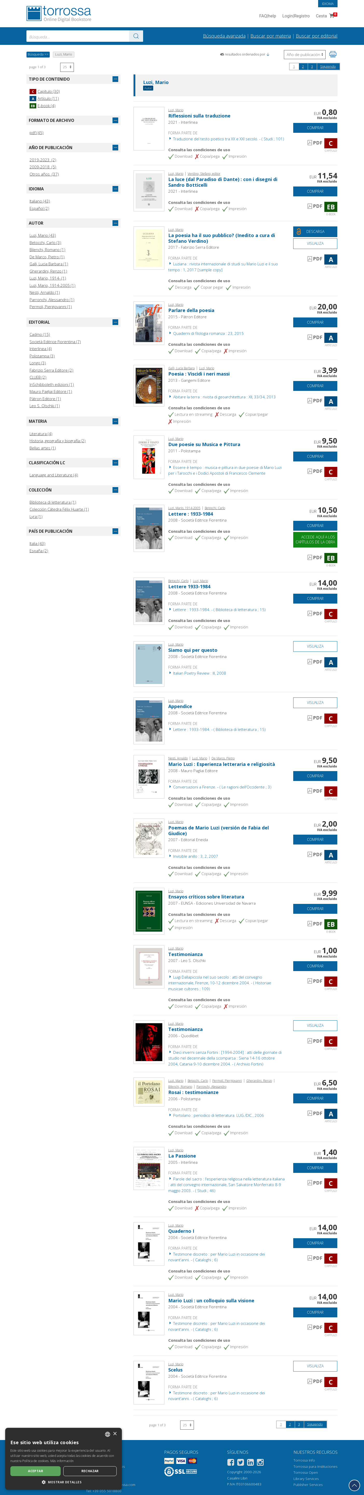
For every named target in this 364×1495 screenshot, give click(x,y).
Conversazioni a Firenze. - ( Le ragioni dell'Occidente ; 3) (219, 787)
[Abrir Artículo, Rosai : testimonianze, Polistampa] (149, 1091)
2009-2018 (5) (43, 166)
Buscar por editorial (317, 36)
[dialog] (63, 1459)
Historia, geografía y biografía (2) (58, 440)
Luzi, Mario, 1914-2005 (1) (52, 285)
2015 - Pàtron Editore (187, 316)
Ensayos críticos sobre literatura (206, 897)
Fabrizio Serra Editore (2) (51, 370)
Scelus (175, 1370)
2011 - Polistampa (184, 450)
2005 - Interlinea (183, 1162)
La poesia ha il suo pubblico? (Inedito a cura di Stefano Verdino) (221, 238)
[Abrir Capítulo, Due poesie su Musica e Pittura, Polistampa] (149, 456)
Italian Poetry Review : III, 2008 (197, 673)
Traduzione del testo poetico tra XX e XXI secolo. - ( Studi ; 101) (226, 138)
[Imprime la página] (333, 54)
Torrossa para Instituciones (315, 1466)
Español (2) (39, 208)
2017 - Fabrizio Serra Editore (193, 247)
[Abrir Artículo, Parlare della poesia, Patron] (149, 322)
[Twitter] (240, 1463)
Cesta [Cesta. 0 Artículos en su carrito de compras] (326, 16)
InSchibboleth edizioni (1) (52, 384)
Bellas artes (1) (43, 448)
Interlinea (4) (41, 348)
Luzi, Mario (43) (43, 235)
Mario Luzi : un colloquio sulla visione (211, 1300)
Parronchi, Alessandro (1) (52, 299)
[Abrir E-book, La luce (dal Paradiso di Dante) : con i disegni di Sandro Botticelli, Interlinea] (149, 190)
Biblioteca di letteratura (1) (53, 502)
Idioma (328, 3)
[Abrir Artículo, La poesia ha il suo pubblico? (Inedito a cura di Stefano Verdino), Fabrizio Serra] (149, 247)
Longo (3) (38, 362)
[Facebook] (230, 1463)
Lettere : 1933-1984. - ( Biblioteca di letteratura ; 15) (217, 609)
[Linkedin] (250, 1463)
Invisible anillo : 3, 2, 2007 (193, 856)
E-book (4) (42, 105)
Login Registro (296, 16)
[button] (267, 54)
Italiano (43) (40, 201)
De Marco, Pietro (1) (47, 256)
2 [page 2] (303, 66)
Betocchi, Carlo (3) (45, 242)
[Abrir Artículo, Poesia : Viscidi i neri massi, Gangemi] (149, 385)
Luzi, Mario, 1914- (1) (48, 278)
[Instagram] (260, 1463)
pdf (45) (37, 132)
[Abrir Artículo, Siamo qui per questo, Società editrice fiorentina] (149, 663)
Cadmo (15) (40, 334)
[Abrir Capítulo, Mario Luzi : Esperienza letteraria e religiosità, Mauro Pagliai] (149, 776)
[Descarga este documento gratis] (315, 231)
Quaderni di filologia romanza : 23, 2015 (206, 333)
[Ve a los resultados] (136, 36)
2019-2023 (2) (43, 159)
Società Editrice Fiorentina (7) (55, 341)
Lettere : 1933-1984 (190, 514)
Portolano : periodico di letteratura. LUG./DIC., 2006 (216, 1115)
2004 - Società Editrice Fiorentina (197, 1237)
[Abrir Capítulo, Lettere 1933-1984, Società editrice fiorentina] (149, 600)
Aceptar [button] (35, 1471)
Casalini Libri (237, 1478)
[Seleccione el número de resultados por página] (67, 67)
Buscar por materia (270, 36)
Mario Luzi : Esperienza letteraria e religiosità (221, 764)
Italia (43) (37, 543)
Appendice (180, 706)
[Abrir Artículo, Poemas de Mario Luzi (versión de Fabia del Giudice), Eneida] (149, 837)
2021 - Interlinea (183, 122)
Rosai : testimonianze (193, 1092)
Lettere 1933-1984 (189, 586)
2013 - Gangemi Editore (189, 380)
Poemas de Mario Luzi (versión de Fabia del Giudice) (218, 830)
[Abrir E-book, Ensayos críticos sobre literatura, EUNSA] (149, 910)
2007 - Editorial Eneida (188, 839)
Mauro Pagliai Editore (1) (51, 391)
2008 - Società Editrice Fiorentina (197, 520)
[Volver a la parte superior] (354, 1485)
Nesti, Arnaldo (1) (45, 292)
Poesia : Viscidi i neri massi (199, 374)
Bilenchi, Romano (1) (47, 249)
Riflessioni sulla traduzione (199, 116)
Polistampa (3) (42, 355)
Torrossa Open (305, 1472)
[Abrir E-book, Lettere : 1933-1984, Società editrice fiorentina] (149, 527)
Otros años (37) (44, 174)
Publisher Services (308, 1484)
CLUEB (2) (38, 377)
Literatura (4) (41, 433)
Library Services (306, 1478)
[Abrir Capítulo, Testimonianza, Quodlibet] (149, 1041)
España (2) (39, 550)
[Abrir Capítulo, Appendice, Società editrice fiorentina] (149, 720)
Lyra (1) (36, 516)
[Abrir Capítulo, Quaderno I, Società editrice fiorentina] (149, 1243)
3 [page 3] (312, 66)
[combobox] (84, 36)
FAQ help (267, 16)
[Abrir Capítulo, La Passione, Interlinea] (149, 1168)
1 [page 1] (294, 66)
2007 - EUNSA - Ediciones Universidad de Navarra (212, 903)
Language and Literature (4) (54, 474)
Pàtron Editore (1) (45, 398)
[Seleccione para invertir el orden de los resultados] (305, 54)
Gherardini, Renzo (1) (48, 271)
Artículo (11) (44, 98)
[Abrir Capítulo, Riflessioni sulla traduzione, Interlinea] (149, 128)
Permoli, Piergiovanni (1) (51, 306)
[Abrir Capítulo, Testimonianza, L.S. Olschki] (149, 966)
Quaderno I (181, 1231)
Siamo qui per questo (193, 650)
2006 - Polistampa (184, 1098)
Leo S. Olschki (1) (45, 405)
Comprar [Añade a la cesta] (315, 127)
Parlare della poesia (191, 310)
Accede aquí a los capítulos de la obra (315, 539)
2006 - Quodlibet (183, 1035)
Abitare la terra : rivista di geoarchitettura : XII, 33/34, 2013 (222, 396)
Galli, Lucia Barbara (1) (49, 263)
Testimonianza (185, 954)
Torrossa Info (304, 1460)
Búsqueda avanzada (224, 36)
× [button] (115, 1434)
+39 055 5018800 (107, 1491)
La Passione (182, 1156)
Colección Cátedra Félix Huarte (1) (59, 509)
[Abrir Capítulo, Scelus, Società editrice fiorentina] (149, 1382)
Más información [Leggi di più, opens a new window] (62, 1461)
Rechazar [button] (90, 1471)
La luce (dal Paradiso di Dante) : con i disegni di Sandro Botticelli (222, 182)
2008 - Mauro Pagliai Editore (193, 770)
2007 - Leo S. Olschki (187, 960)
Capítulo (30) (45, 91)
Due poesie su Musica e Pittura (204, 444)
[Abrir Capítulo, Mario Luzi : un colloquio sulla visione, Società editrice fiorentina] (149, 1313)
